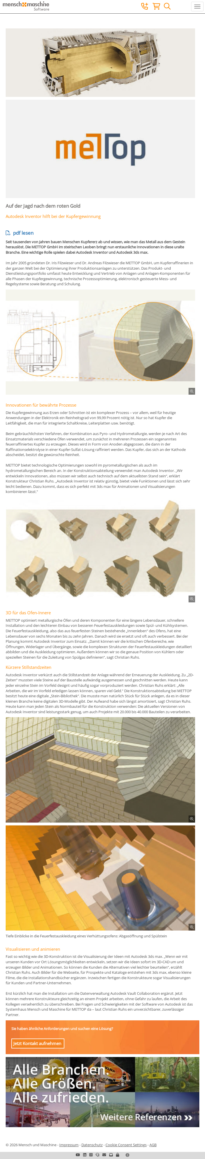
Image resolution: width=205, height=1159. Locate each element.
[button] (117, 1154)
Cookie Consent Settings (126, 1144)
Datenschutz (92, 1144)
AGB (153, 1144)
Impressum (69, 1144)
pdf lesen (19, 233)
